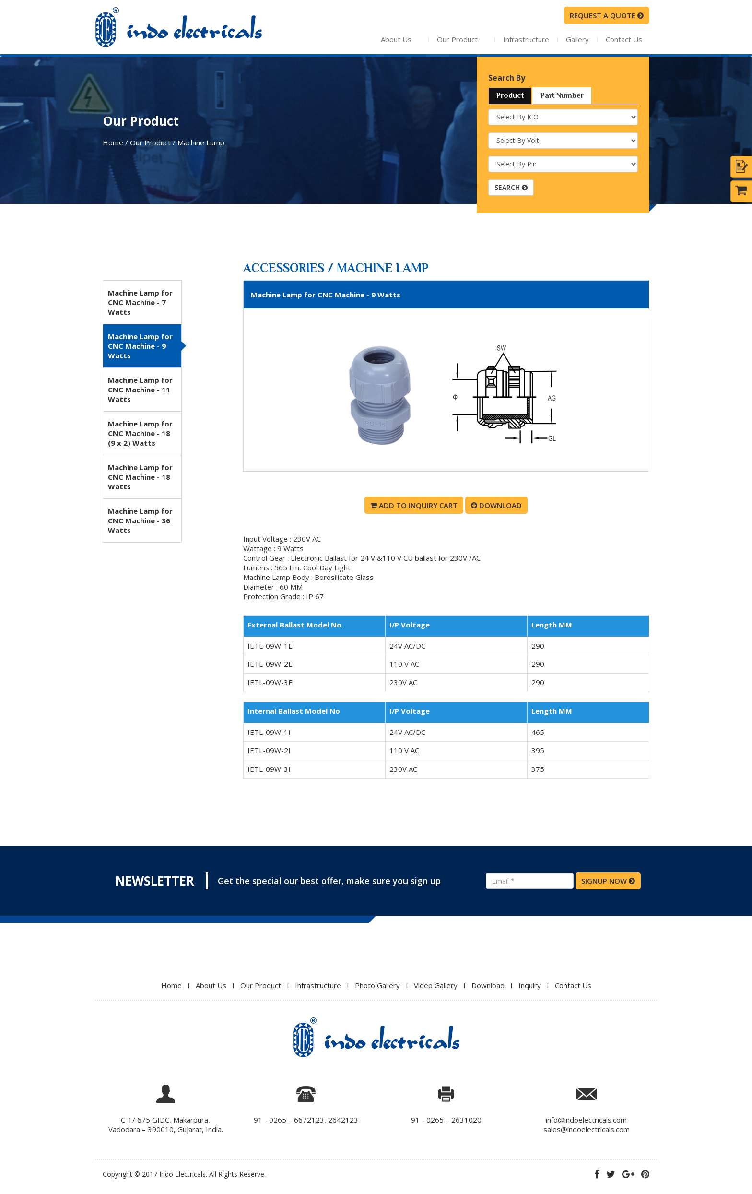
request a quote (607, 15)
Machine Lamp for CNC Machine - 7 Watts (140, 302)
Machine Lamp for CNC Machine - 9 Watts (140, 345)
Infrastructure (526, 39)
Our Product (466, 39)
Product (510, 95)
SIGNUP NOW (608, 881)
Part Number (562, 95)
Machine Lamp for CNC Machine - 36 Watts (140, 520)
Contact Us (624, 39)
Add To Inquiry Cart (414, 505)
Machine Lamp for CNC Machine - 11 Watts (140, 389)
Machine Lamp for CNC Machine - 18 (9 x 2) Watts (140, 433)
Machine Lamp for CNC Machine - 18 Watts (140, 476)
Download (496, 505)
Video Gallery (436, 985)
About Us (413, 39)
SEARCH (511, 187)
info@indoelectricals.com (586, 1119)
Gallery (577, 39)
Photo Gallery (377, 985)
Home (171, 985)
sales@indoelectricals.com (586, 1129)
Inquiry (529, 985)
